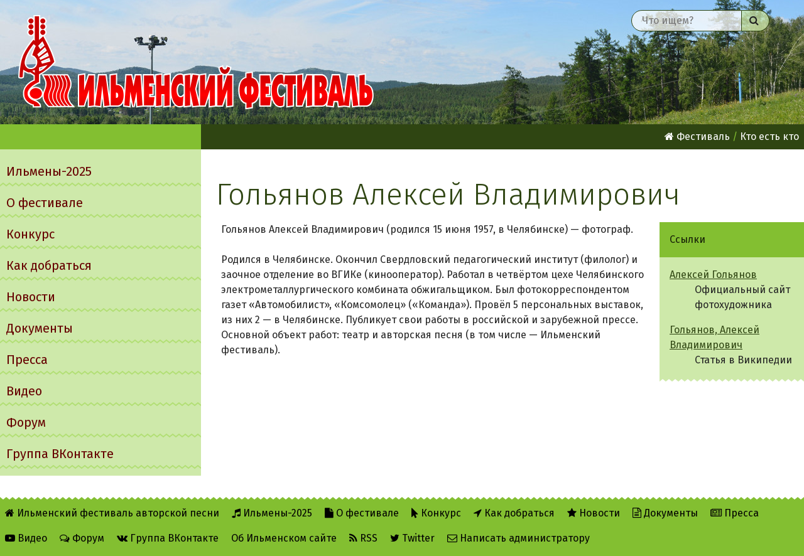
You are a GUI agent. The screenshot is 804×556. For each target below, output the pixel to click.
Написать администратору (518, 538)
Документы (39, 328)
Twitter (412, 538)
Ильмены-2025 (49, 171)
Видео (24, 390)
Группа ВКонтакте (60, 453)
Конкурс (30, 234)
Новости (30, 296)
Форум (26, 422)
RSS (363, 538)
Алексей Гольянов (713, 275)
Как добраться (49, 265)
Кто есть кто (769, 136)
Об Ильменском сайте (284, 538)
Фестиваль (697, 136)
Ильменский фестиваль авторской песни (196, 62)
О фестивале (44, 202)
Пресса (27, 359)
